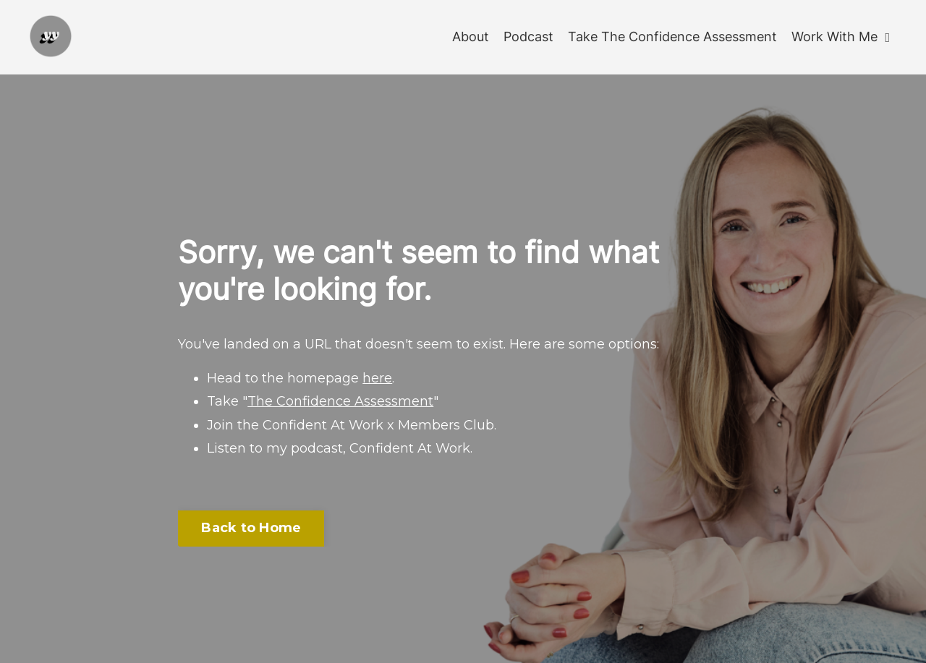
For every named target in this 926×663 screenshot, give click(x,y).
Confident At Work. (410, 448)
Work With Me (840, 36)
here (377, 378)
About (470, 36)
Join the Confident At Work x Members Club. (351, 425)
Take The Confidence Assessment (672, 36)
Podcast (528, 36)
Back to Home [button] (251, 528)
